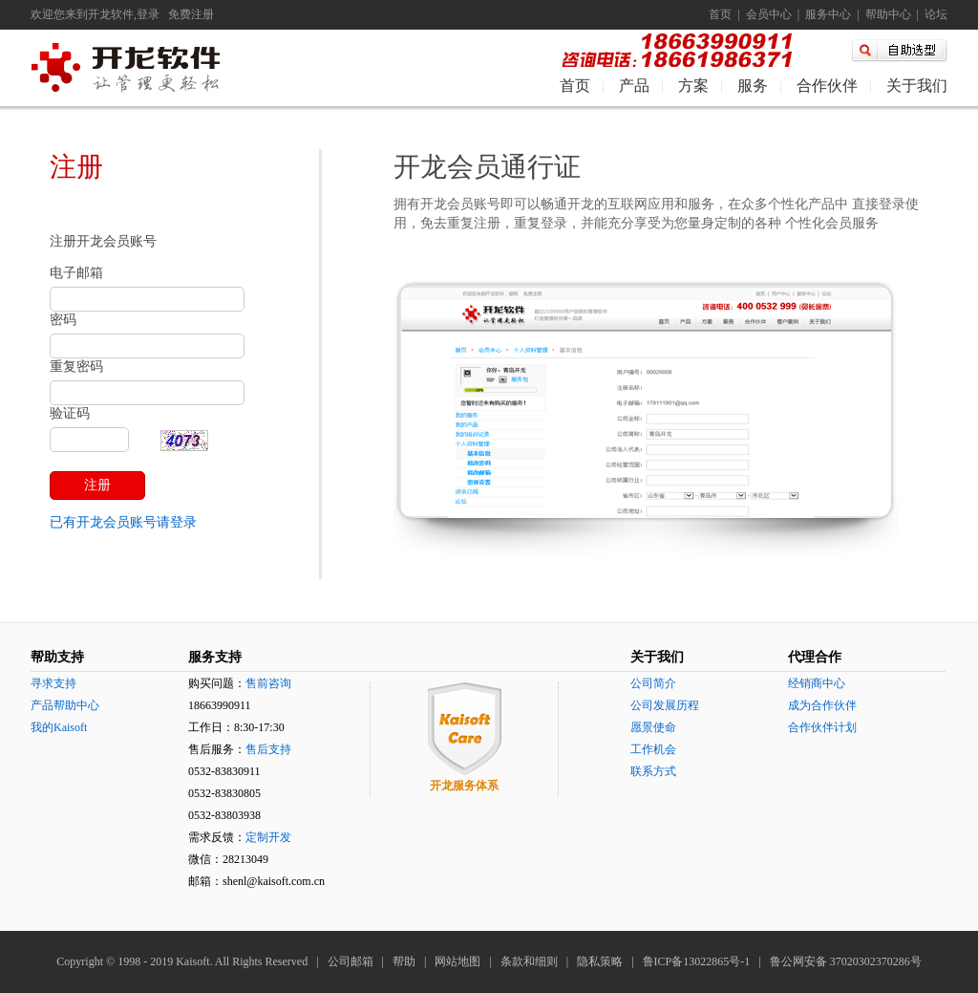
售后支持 (268, 749)
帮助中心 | (889, 14)
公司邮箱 (350, 961)
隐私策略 (600, 961)
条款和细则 (529, 961)
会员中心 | (769, 14)
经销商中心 (816, 683)
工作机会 (653, 749)
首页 (575, 85)
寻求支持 (53, 683)
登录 (148, 14)
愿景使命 (653, 727)
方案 (693, 85)
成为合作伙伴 (822, 705)
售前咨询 (268, 683)
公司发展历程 (664, 705)
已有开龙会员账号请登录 (123, 522)
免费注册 (191, 14)
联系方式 (653, 771)
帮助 (404, 961)
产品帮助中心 (65, 705)
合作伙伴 (827, 85)
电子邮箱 (76, 273)
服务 (752, 85)
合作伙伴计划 (822, 727)
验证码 (70, 413)
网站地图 (457, 961)
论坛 (933, 14)
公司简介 (653, 683)
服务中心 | (829, 14)
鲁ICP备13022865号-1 (697, 961)
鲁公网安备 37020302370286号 (846, 961)
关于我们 (916, 85)
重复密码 (76, 366)
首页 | (724, 14)
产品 (634, 85)
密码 (63, 320)
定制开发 (268, 837)
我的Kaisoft (59, 727)
